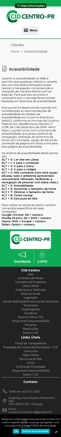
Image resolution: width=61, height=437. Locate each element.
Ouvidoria (30, 313)
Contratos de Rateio (30, 278)
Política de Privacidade (30, 366)
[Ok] (56, 432)
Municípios (31, 305)
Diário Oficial (30, 285)
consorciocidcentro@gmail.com (30, 412)
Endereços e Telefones (31, 289)
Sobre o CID (30, 332)
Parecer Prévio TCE (30, 317)
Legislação (30, 297)
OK (16, 431)
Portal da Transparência (30, 343)
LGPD (30, 362)
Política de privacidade (35, 431)
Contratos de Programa (30, 282)
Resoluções (30, 328)
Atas (30, 274)
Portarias (30, 324)
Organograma (30, 309)
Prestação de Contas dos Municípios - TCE (30, 347)
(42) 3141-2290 (31, 391)
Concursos (30, 351)
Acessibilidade (35, 51)
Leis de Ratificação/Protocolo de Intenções (30, 301)
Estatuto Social (30, 293)
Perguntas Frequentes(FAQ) (30, 321)
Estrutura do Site (30, 359)
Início (15, 51)
